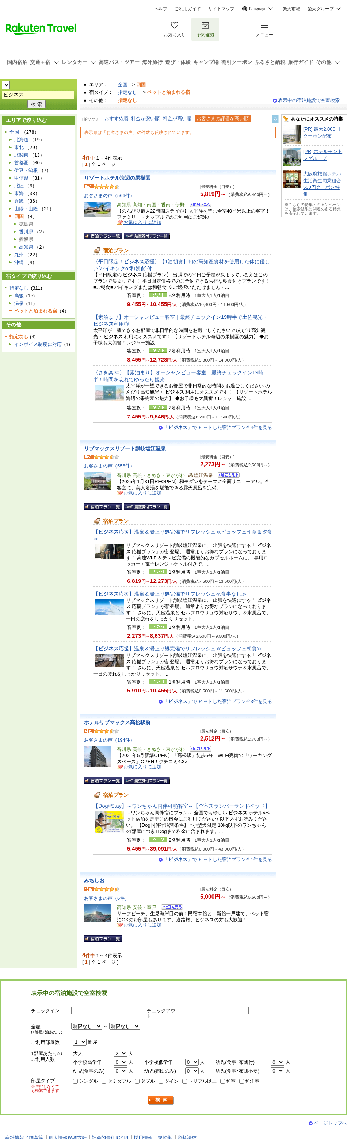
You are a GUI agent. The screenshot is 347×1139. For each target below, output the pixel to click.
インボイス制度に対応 (38, 344)
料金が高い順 (177, 118)
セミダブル (119, 1081)
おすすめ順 (116, 118)
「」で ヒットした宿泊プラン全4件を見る (218, 427)
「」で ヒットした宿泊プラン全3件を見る (218, 701)
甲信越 (21, 178)
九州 (19, 254)
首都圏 (21, 162)
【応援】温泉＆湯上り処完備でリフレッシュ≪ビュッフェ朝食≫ (177, 648)
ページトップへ (330, 1123)
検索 (161, 1100)
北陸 (19, 185)
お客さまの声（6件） (106, 898)
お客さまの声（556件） (109, 466)
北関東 (21, 155)
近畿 (19, 201)
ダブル (148, 1081)
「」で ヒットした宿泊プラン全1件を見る (218, 859)
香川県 (26, 231)
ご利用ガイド (188, 8)
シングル (88, 1081)
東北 (19, 147)
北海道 (21, 139)
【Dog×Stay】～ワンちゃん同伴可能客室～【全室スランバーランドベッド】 (181, 806)
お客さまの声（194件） (109, 740)
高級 (19, 295)
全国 (122, 84)
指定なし (127, 92)
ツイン (171, 1081)
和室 (231, 1081)
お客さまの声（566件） (109, 195)
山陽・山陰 (26, 208)
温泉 (19, 303)
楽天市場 (291, 8)
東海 (19, 193)
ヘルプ (160, 8)
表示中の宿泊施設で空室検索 (309, 100)
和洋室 (252, 1081)
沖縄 (19, 262)
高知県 (26, 247)
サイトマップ (221, 8)
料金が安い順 (145, 118)
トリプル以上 (202, 1081)
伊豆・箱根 (26, 170)
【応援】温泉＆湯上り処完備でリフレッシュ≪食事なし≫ (170, 594)
